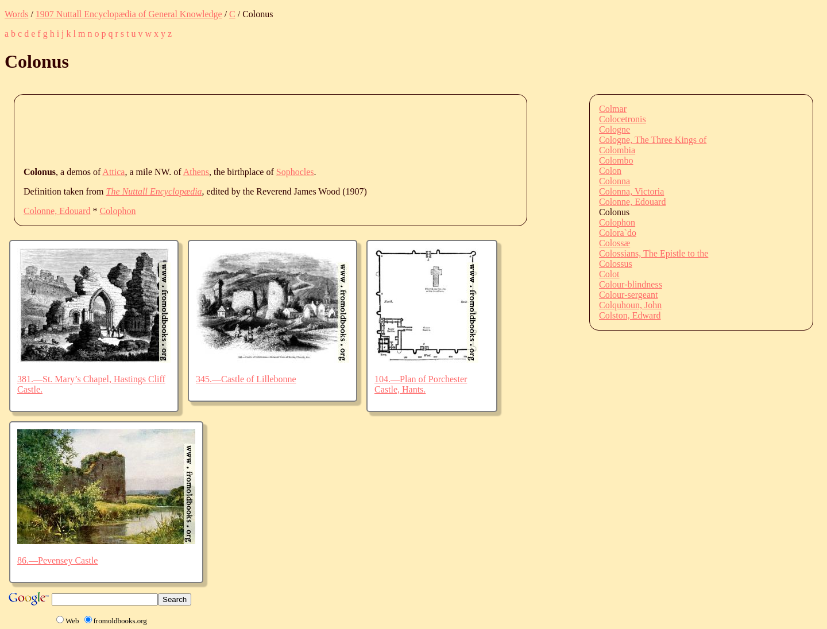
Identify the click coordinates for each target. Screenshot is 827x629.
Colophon (117, 211)
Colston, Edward (630, 315)
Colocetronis (622, 119)
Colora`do (617, 233)
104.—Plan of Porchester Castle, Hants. (420, 384)
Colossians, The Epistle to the (653, 253)
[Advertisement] (233, 130)
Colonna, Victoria (631, 191)
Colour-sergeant (628, 295)
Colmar (613, 109)
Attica (113, 172)
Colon (610, 171)
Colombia (617, 150)
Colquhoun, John (630, 305)
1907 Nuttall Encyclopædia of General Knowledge (129, 14)
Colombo (616, 160)
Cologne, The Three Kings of (652, 140)
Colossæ (614, 243)
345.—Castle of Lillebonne (246, 379)
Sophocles (295, 172)
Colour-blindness (630, 284)
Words (16, 14)
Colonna (614, 181)
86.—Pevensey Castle (57, 560)
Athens (196, 172)
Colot (609, 274)
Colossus (615, 264)
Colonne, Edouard (57, 211)
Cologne (614, 129)
